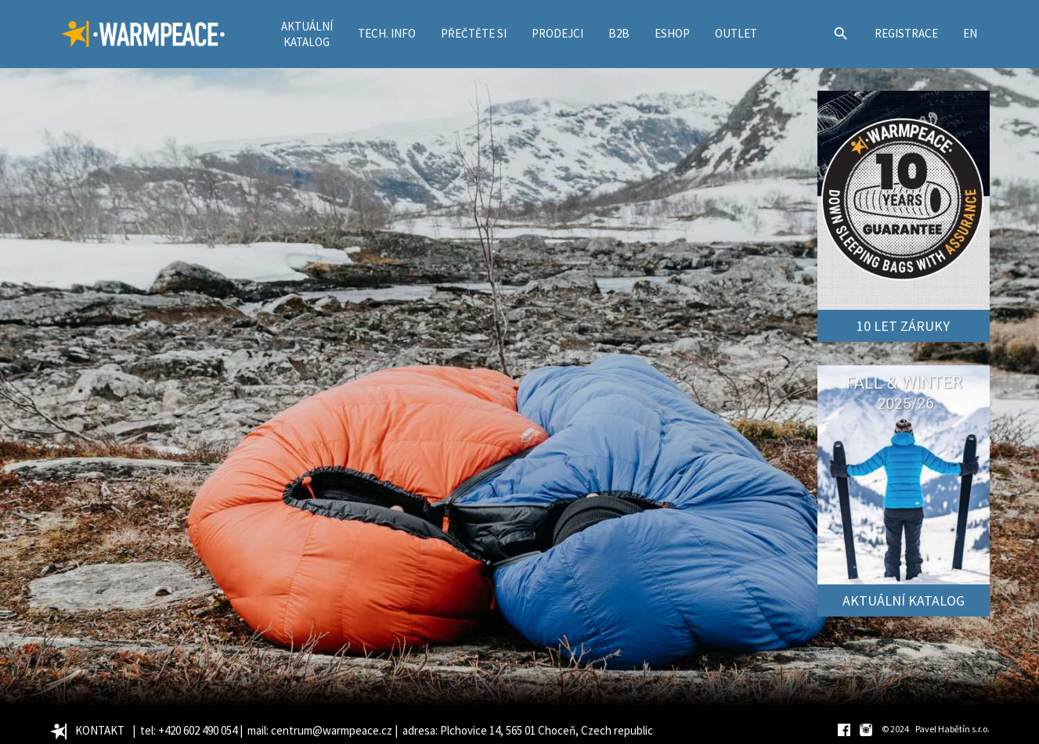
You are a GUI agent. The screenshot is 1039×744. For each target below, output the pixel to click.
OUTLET (736, 33)
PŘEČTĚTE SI (474, 33)
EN (970, 33)
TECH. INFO (387, 33)
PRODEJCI (557, 33)
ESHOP (672, 33)
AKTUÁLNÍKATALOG (307, 34)
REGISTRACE (906, 33)
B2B (619, 33)
